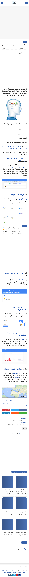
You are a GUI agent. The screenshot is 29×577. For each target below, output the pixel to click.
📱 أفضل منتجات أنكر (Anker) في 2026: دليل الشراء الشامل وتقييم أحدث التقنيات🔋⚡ (14, 231)
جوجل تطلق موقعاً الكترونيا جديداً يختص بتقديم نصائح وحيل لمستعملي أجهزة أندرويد (15, 403)
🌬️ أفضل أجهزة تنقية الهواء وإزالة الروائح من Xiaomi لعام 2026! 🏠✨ (14, 227)
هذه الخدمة (22, 279)
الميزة (17, 377)
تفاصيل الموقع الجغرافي (12, 369)
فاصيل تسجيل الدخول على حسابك (17, 167)
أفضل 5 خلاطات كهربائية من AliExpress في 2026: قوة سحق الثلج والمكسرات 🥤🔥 (14, 233)
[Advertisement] (14, 23)
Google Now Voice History (14, 273)
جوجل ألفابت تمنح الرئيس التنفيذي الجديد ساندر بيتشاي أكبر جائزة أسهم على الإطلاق (21, 514)
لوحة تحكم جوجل (17, 194)
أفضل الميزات (17, 373)
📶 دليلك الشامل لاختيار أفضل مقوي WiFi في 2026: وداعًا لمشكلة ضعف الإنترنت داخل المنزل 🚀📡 (14, 229)
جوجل (25, 41)
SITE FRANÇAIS (22, 566)
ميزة (23, 339)
